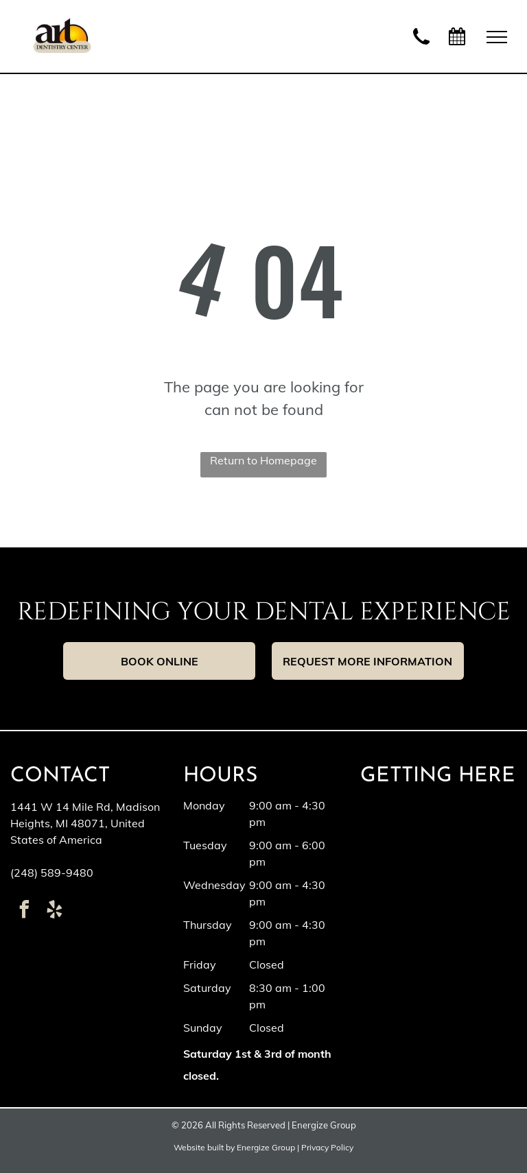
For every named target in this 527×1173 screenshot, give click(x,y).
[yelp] (54, 911)
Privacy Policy (327, 1147)
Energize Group (266, 1147)
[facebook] (24, 911)
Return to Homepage (263, 460)
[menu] (497, 37)
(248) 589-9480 (51, 872)
